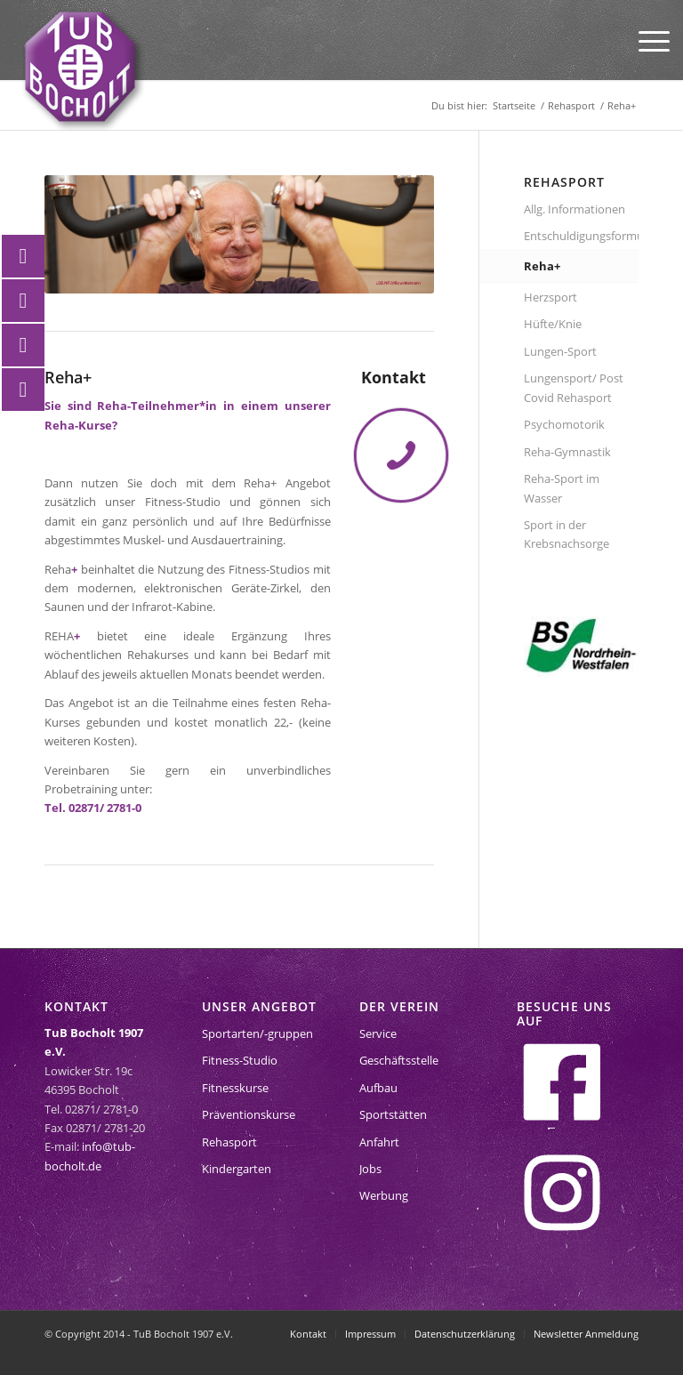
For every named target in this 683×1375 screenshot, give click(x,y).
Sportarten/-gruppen (257, 1033)
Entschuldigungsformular (581, 236)
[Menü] (645, 40)
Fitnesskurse (235, 1088)
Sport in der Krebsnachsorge (566, 534)
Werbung (383, 1195)
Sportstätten (393, 1114)
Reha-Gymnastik (567, 452)
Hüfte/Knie (553, 324)
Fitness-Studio (239, 1060)
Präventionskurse (248, 1114)
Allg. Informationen (574, 209)
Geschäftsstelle (398, 1060)
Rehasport (229, 1142)
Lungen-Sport (560, 351)
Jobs (370, 1169)
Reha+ (542, 266)
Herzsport (550, 297)
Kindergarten (236, 1169)
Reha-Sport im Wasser (561, 487)
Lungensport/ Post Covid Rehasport (573, 387)
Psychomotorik (564, 424)
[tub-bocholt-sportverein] (80, 66)
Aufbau (378, 1088)
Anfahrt (379, 1142)
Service (378, 1033)
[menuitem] (645, 40)
